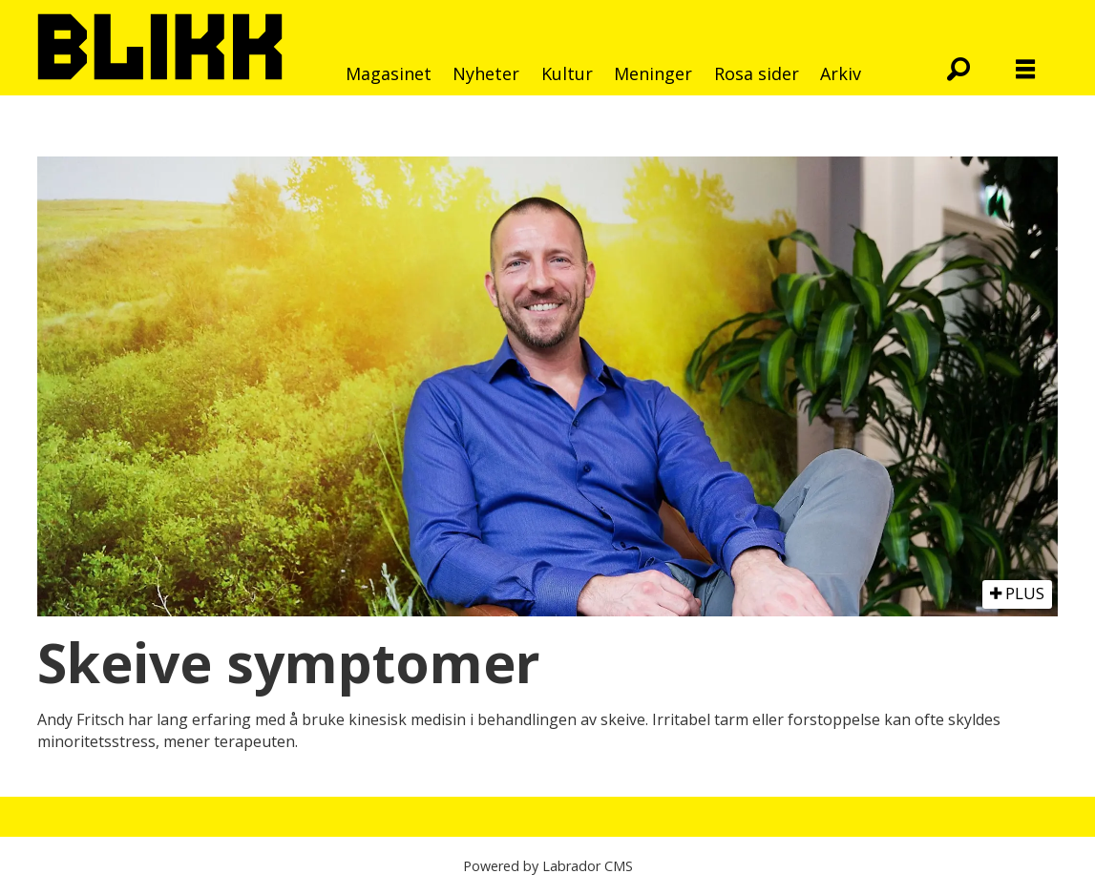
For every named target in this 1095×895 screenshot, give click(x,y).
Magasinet (389, 73)
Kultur (567, 73)
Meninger (653, 73)
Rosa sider (756, 73)
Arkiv (840, 73)
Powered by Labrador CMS (548, 866)
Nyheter (486, 73)
